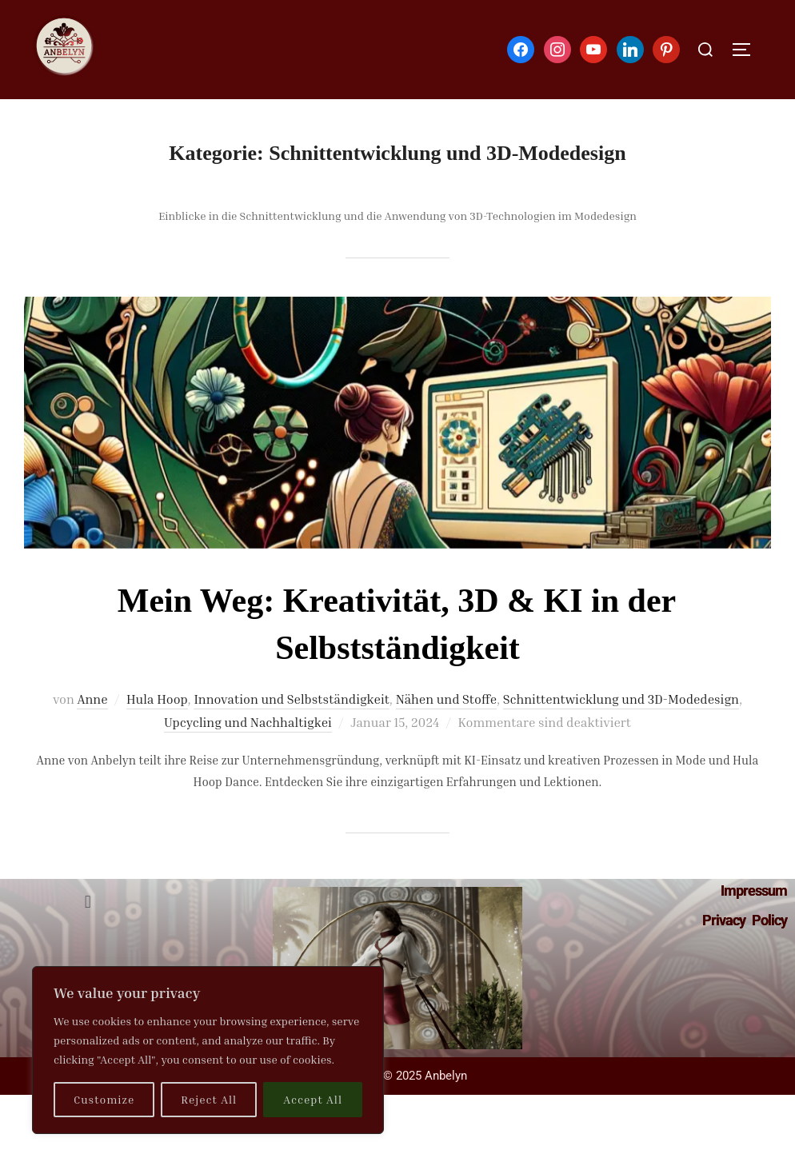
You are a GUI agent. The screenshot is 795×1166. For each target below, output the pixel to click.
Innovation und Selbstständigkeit (291, 699)
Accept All (312, 1099)
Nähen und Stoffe (446, 699)
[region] (208, 1050)
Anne (92, 699)
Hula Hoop (157, 699)
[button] (87, 902)
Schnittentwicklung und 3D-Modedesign (621, 699)
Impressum (754, 890)
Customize (104, 1099)
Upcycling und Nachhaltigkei (248, 722)
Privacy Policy (744, 920)
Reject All (209, 1099)
